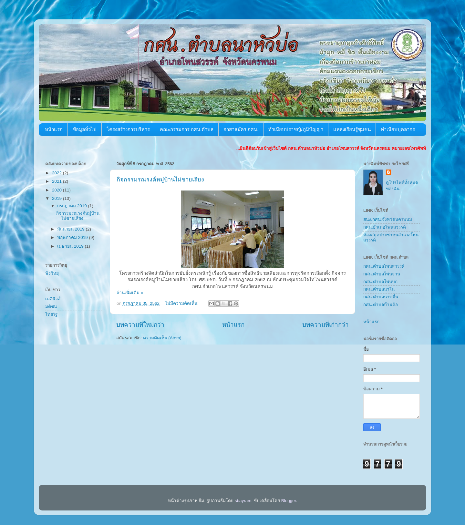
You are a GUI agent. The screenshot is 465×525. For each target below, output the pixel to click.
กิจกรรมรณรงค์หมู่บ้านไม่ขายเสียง (160, 179)
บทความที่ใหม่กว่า (140, 324)
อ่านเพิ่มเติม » (130, 292)
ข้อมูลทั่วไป (85, 129)
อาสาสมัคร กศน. (240, 129)
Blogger (288, 500)
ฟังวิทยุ (52, 273)
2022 (57, 172)
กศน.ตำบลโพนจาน (381, 274)
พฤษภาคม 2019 (73, 237)
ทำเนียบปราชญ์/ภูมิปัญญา (295, 129)
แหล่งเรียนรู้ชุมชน (352, 129)
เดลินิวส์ (52, 298)
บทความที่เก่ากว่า (325, 324)
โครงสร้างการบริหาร (128, 129)
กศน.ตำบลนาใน (379, 289)
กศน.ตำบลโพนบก (380, 281)
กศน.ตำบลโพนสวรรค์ (384, 266)
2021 (57, 181)
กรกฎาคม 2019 (72, 205)
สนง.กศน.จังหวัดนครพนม (387, 219)
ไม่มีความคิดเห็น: (182, 303)
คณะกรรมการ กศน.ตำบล (186, 129)
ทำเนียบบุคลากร (398, 129)
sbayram (243, 500)
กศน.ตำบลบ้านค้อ (380, 304)
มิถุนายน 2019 (71, 229)
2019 (57, 198)
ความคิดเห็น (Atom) (162, 337)
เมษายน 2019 (71, 246)
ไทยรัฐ (51, 314)
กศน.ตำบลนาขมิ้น (380, 296)
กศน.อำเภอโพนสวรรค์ (384, 227)
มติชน (51, 306)
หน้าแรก (54, 129)
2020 (57, 190)
